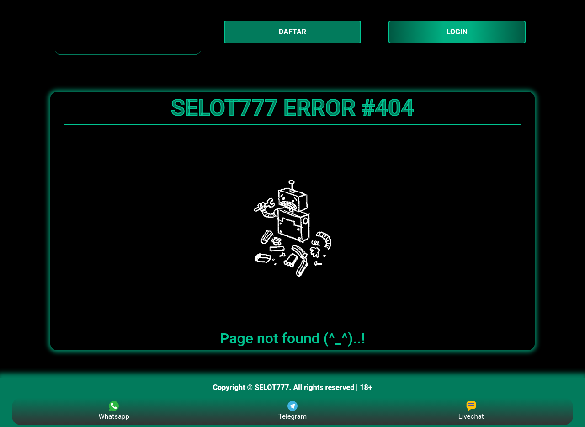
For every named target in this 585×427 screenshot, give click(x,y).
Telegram (292, 411)
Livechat (471, 411)
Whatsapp (114, 411)
